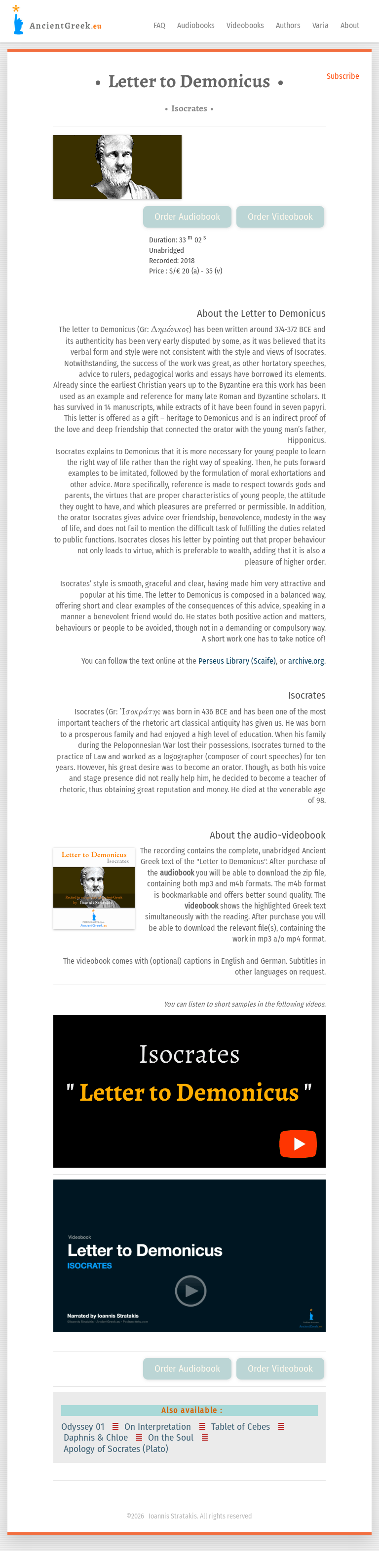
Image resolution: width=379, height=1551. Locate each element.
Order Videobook (280, 216)
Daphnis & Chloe (97, 1437)
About (350, 25)
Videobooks (245, 25)
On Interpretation (159, 1426)
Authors (288, 25)
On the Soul (172, 1437)
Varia (320, 25)
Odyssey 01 (85, 1426)
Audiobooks (196, 25)
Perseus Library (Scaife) (237, 661)
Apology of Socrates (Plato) (117, 1449)
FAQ (159, 25)
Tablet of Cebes (242, 1426)
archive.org (306, 661)
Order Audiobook (187, 216)
